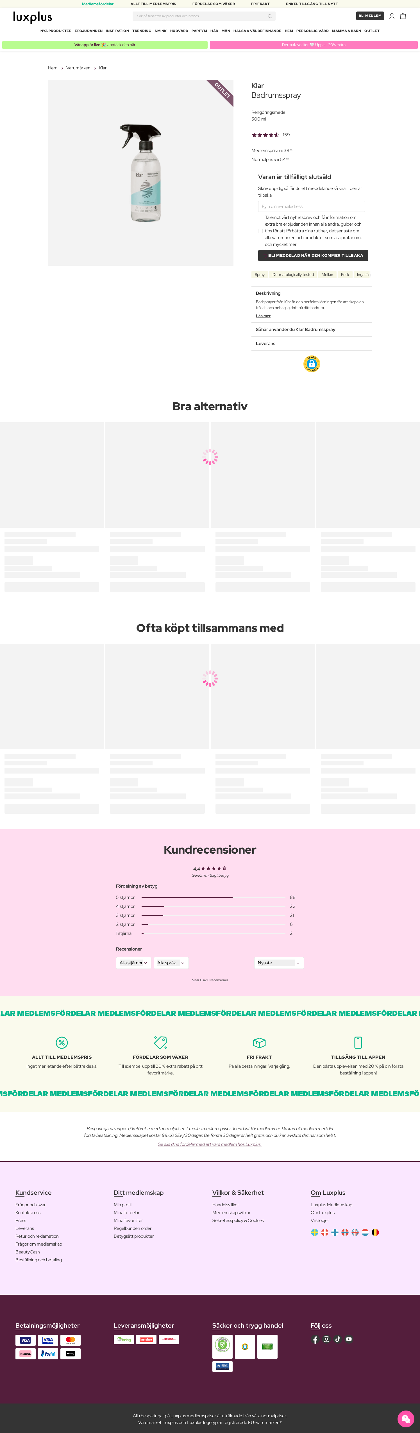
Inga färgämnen (370, 272)
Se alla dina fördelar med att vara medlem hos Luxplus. (210, 1142)
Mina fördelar (127, 1211)
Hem (289, 32)
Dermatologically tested (293, 272)
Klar (103, 66)
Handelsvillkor (225, 1203)
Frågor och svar (30, 1203)
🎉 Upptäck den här (104, 42)
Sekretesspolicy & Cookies (238, 1218)
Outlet (372, 32)
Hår (214, 32)
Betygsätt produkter (134, 1234)
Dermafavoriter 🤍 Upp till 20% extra (314, 42)
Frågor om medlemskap (38, 1242)
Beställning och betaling (38, 1258)
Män (226, 32)
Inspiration (117, 32)
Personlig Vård (312, 32)
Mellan (327, 272)
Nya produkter (56, 32)
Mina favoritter (128, 1218)
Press (20, 1218)
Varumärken (78, 66)
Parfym (199, 32)
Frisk (345, 272)
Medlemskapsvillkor (231, 1211)
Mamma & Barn (346, 32)
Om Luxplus (323, 1211)
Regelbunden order (133, 1226)
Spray (260, 272)
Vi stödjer (320, 1218)
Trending (141, 32)
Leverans (24, 1226)
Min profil (122, 1203)
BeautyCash (27, 1250)
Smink (161, 32)
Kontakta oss (27, 1211)
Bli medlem (370, 17)
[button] (311, 361)
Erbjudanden (89, 32)
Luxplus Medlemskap (331, 1203)
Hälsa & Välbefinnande (257, 32)
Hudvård (179, 32)
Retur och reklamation (37, 1234)
